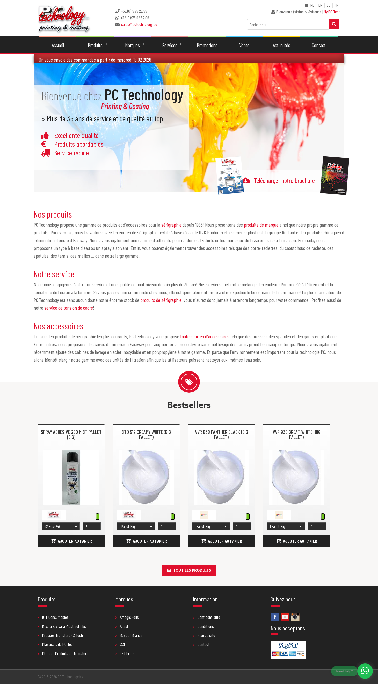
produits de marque (261, 224)
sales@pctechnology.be (139, 24)
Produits (95, 45)
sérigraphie (171, 224)
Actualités (281, 45)
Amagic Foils (127, 617)
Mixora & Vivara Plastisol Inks (62, 626)
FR (336, 5)
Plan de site (204, 635)
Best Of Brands (128, 635)
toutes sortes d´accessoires (204, 336)
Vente (244, 45)
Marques (132, 45)
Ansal (121, 626)
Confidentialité (206, 617)
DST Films (124, 653)
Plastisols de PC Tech (56, 644)
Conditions (203, 626)
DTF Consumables (53, 617)
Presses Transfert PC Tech (60, 635)
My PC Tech (332, 11)
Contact (319, 45)
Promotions (207, 45)
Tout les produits (189, 570)
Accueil (58, 45)
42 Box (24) (52, 526)
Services (169, 45)
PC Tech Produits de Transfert (63, 653)
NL (312, 5)
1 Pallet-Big (127, 526)
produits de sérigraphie (160, 300)
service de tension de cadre (68, 307)
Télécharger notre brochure (284, 180)
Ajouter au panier (71, 541)
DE (328, 5)
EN (320, 5)
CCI (120, 644)
